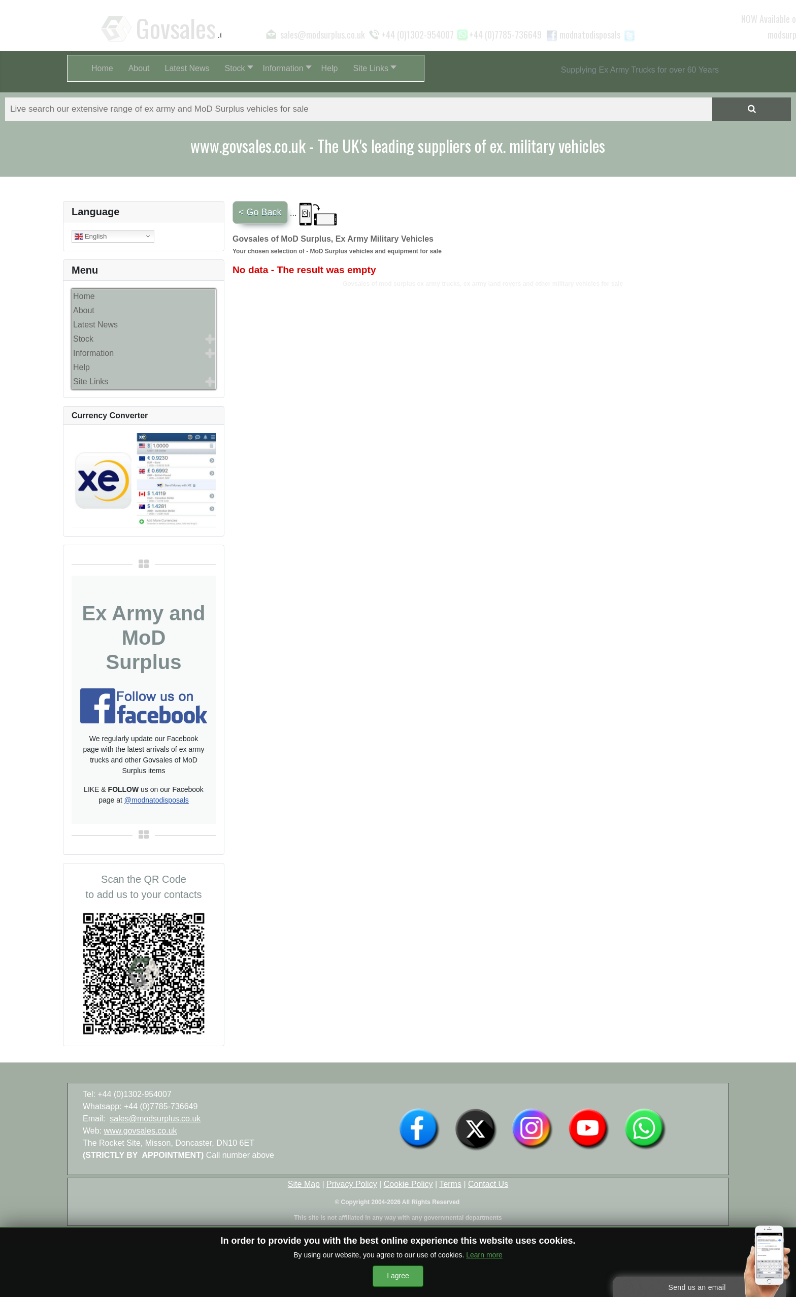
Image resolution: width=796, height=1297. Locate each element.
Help (81, 367)
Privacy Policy (351, 1184)
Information (93, 353)
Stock (83, 339)
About (83, 310)
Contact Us (488, 1184)
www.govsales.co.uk (140, 1130)
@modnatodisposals (156, 800)
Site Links (90, 381)
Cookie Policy (408, 1184)
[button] (236, 68)
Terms (450, 1184)
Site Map (304, 1184)
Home (84, 296)
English (91, 236)
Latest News (95, 324)
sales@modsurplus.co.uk (155, 1118)
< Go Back (260, 212)
